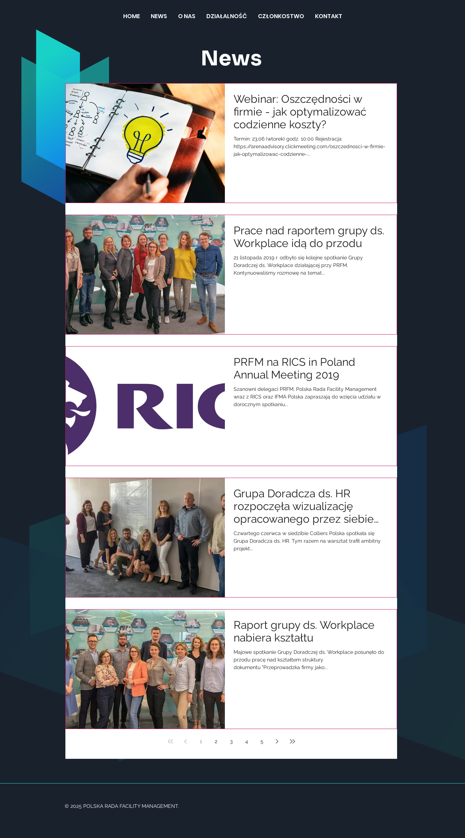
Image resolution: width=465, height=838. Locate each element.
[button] (226, 16)
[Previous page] (185, 741)
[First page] (170, 741)
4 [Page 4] (246, 741)
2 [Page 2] (216, 741)
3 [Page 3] (231, 741)
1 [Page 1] (201, 741)
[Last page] (292, 741)
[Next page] (277, 741)
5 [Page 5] (261, 741)
